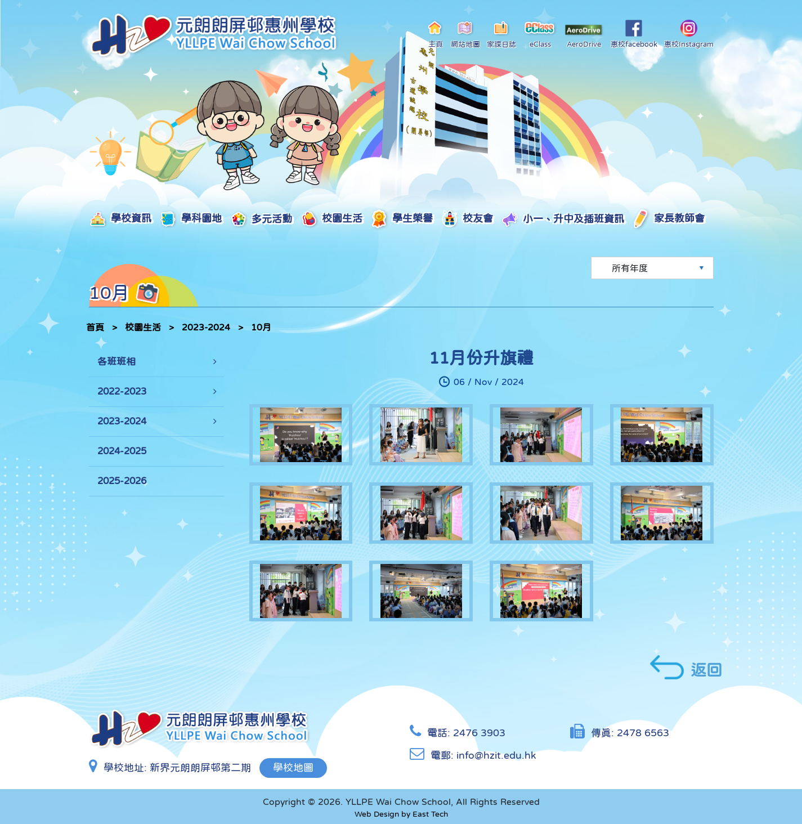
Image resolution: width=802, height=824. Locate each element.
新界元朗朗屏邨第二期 (200, 768)
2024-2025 (121, 451)
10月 (261, 327)
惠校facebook (634, 34)
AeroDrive (584, 36)
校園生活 (331, 219)
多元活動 (261, 219)
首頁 (95, 327)
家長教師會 (668, 219)
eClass (540, 34)
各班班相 (116, 361)
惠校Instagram (689, 34)
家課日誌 (501, 34)
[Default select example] (652, 268)
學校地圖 (293, 768)
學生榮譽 (401, 219)
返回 (686, 667)
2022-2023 (121, 391)
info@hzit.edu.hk (496, 755)
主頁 (435, 34)
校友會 (467, 219)
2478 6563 (643, 733)
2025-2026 (121, 481)
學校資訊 (120, 219)
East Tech (430, 814)
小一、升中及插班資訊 (562, 220)
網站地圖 (465, 34)
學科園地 (190, 219)
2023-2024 (206, 327)
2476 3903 (479, 733)
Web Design (377, 814)
